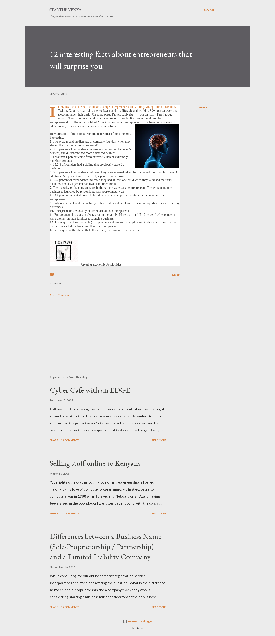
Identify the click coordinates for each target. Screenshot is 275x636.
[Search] (209, 10)
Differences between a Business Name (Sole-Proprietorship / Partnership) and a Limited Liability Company (105, 546)
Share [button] (203, 107)
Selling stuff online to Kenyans (95, 463)
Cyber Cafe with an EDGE (90, 390)
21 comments (70, 513)
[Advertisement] (109, 331)
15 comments (70, 607)
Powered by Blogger (137, 621)
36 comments (70, 440)
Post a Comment (60, 295)
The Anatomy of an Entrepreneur (120, 122)
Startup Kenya (65, 9)
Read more (159, 440)
